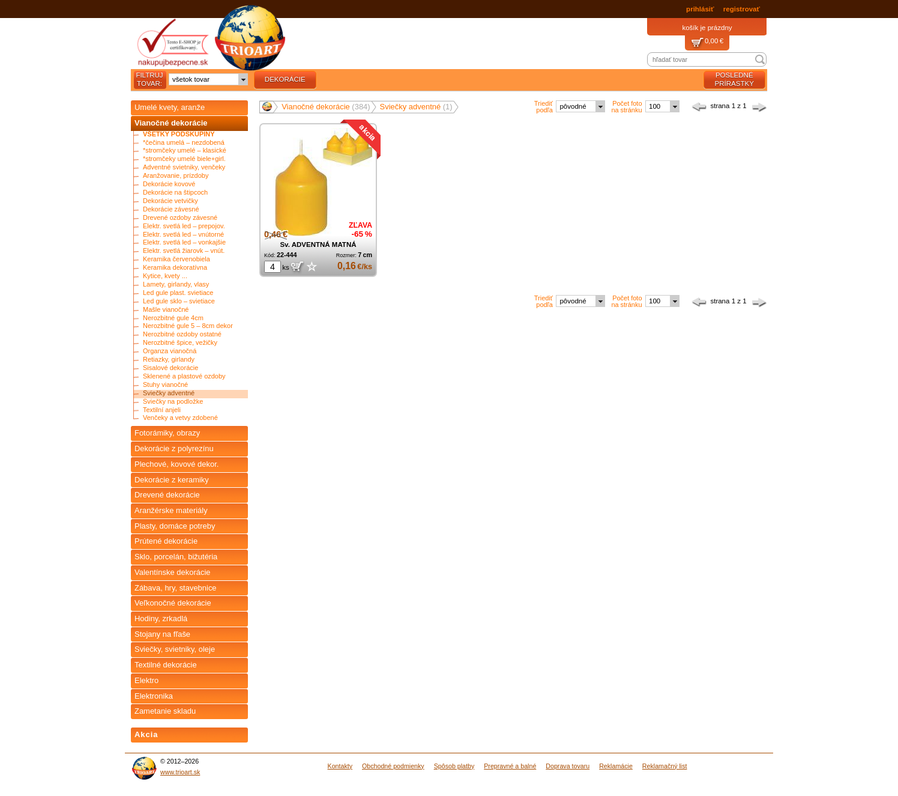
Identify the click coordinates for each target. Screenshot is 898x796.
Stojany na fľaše (162, 634)
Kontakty (340, 766)
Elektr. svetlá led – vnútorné (183, 234)
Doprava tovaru (567, 766)
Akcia (146, 734)
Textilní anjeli (162, 410)
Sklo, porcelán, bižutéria (175, 556)
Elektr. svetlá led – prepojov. (184, 226)
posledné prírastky (734, 79)
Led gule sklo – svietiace (179, 301)
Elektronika (153, 695)
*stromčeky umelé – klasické (184, 150)
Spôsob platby (454, 766)
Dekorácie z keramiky (171, 479)
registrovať (741, 9)
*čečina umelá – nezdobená (183, 142)
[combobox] (208, 79)
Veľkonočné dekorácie (172, 602)
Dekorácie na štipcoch (175, 192)
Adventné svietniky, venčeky (184, 167)
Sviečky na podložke (173, 401)
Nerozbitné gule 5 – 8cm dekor (188, 326)
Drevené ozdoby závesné (180, 217)
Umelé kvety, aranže (169, 107)
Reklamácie (616, 766)
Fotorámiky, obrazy (167, 432)
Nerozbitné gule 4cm (173, 318)
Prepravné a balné (510, 766)
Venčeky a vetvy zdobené (180, 418)
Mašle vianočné (165, 309)
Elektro (146, 680)
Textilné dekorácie (165, 664)
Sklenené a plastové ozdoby (184, 376)
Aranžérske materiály (171, 510)
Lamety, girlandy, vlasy (176, 284)
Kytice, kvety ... (165, 276)
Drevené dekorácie (167, 494)
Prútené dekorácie (165, 540)
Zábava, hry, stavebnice (175, 587)
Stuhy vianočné (165, 384)
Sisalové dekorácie (170, 368)
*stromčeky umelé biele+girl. (184, 159)
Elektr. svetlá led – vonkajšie (184, 242)
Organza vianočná (169, 351)
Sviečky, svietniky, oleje (174, 649)
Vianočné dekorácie (170, 122)
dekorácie (285, 79)
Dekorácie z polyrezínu (174, 448)
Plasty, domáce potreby (174, 525)
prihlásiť (700, 9)
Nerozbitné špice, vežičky (180, 342)
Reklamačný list (664, 766)
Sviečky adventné (168, 393)
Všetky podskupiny (179, 134)
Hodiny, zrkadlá (160, 618)
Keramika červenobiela (176, 259)
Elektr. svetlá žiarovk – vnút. (183, 251)
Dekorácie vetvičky (170, 201)
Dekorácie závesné (171, 209)
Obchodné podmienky (393, 766)
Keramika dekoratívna (175, 267)
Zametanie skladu (165, 710)
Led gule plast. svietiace (178, 293)
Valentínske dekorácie (172, 572)
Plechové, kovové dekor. (176, 464)
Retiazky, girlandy (168, 359)
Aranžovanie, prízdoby (175, 175)
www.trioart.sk (180, 772)
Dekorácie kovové (169, 184)
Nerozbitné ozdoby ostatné (182, 334)
